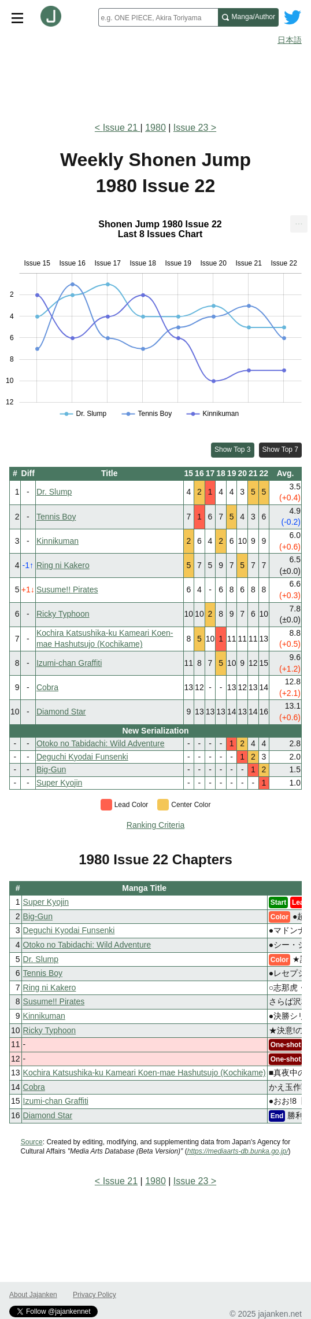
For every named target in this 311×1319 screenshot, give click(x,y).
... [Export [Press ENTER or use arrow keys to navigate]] (298, 221)
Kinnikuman (57, 541)
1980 (155, 127)
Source (32, 1142)
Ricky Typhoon (63, 613)
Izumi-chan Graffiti (69, 663)
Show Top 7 (280, 449)
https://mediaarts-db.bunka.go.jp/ (237, 1151)
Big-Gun (51, 769)
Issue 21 (121, 127)
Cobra (47, 687)
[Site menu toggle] (17, 17)
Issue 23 (190, 127)
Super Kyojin (59, 782)
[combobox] (158, 17)
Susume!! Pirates (67, 589)
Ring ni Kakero (63, 565)
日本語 (289, 40)
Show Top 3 (232, 449)
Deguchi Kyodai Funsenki (82, 756)
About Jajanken (33, 1295)
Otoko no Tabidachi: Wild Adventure (100, 743)
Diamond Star (61, 711)
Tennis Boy (56, 516)
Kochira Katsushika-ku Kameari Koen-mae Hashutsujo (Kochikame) (144, 1072)
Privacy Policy (94, 1295)
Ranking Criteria (155, 825)
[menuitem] (299, 224)
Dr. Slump (54, 491)
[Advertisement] (155, 80)
